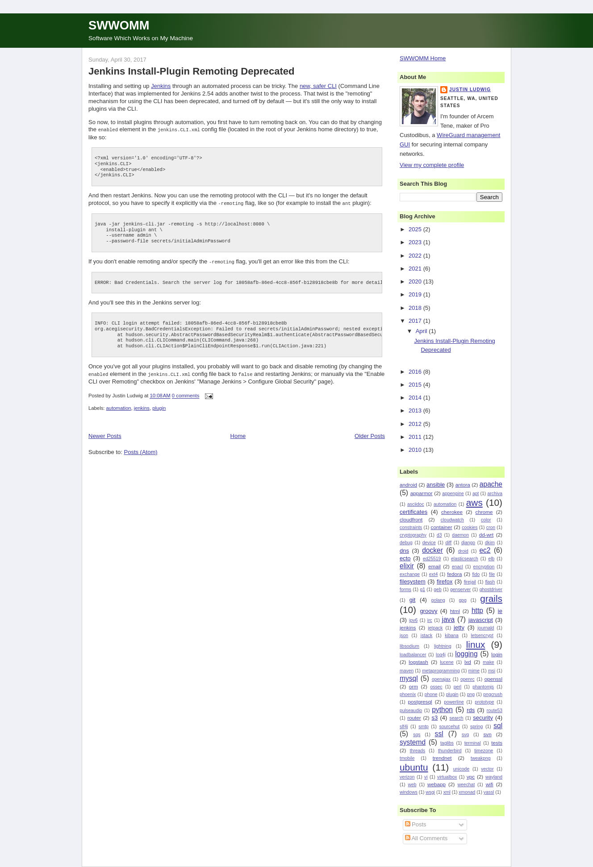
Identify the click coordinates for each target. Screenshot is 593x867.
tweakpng (480, 758)
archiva (495, 493)
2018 (416, 307)
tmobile (407, 758)
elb (491, 558)
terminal (472, 743)
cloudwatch (452, 519)
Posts (415, 824)
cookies (469, 527)
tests (496, 743)
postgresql (420, 701)
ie (500, 611)
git (412, 599)
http (477, 610)
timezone (483, 750)
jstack (427, 635)
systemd (413, 742)
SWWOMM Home (423, 58)
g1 (422, 589)
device (429, 542)
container (441, 527)
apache (491, 484)
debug (406, 542)
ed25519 (432, 558)
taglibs (447, 743)
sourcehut (449, 726)
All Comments (426, 838)
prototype (484, 702)
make (488, 662)
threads (418, 750)
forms (405, 589)
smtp (423, 726)
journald (485, 627)
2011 (416, 437)
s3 (435, 717)
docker (432, 550)
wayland (493, 777)
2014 (416, 397)
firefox (444, 581)
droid (463, 551)
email (434, 566)
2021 (416, 268)
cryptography (413, 535)
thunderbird (450, 750)
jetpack (435, 627)
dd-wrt (486, 535)
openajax (441, 679)
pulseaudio (411, 710)
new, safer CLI (318, 86)
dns (404, 550)
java (448, 619)
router (414, 718)
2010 (416, 449)
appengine (453, 493)
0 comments (186, 394)
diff (448, 542)
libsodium (409, 646)
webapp (436, 784)
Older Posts (370, 434)
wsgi (430, 792)
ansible (435, 484)
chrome (484, 512)
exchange (410, 574)
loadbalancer (413, 654)
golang (438, 600)
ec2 (484, 550)
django (468, 542)
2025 (416, 229)
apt (475, 493)
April (422, 331)
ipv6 (413, 620)
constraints (411, 527)
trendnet (442, 758)
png (471, 694)
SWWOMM (118, 25)
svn (487, 734)
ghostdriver (491, 589)
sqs (416, 734)
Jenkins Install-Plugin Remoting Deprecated (191, 71)
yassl (489, 792)
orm (413, 686)
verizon (407, 777)
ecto (405, 558)
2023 (416, 242)
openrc (467, 679)
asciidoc (415, 504)
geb (437, 589)
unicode (461, 769)
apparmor (421, 493)
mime (474, 670)
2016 (416, 371)
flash (490, 581)
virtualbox (447, 777)
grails (491, 598)
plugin (159, 406)
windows (409, 792)
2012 (416, 424)
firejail (470, 581)
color (486, 519)
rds (471, 710)
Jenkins (161, 86)
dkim (490, 542)
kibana (452, 635)
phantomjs (483, 686)
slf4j (404, 726)
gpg (462, 600)
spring (476, 726)
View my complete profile (432, 165)
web (412, 784)
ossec (436, 686)
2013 (416, 410)
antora (462, 485)
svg (465, 734)
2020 (416, 281)
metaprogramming (440, 670)
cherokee (452, 512)
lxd (467, 662)
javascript (480, 620)
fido (476, 574)
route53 (494, 710)
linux (475, 644)
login (496, 654)
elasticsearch (464, 558)
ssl (439, 734)
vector (487, 769)
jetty (459, 627)
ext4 (433, 574)
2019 (416, 294)
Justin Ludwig (470, 89)
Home (238, 434)
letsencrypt (482, 635)
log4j (441, 654)
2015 (416, 384)
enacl (457, 566)
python (442, 709)
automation (118, 406)
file (492, 574)
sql (497, 725)
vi (426, 777)
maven (406, 670)
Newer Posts (104, 434)
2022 (416, 255)
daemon (460, 535)
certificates (413, 512)
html (455, 611)
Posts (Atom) (141, 450)
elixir (407, 566)
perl (457, 686)
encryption (483, 566)
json (404, 635)
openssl (493, 679)
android (408, 485)
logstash (418, 662)
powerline (454, 702)
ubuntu (414, 767)
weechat (466, 784)
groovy (428, 611)
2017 (416, 320)
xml (447, 792)
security (483, 717)
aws (474, 502)
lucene (447, 662)
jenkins (142, 406)
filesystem (413, 581)
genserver (460, 589)
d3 (439, 535)
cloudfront (411, 519)
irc (429, 620)
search (456, 718)
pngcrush (492, 694)
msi (491, 670)
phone (431, 694)
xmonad (467, 792)
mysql (409, 678)
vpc (471, 776)
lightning (442, 646)
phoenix (408, 694)
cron (490, 527)
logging (466, 654)
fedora (454, 574)
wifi (489, 784)
